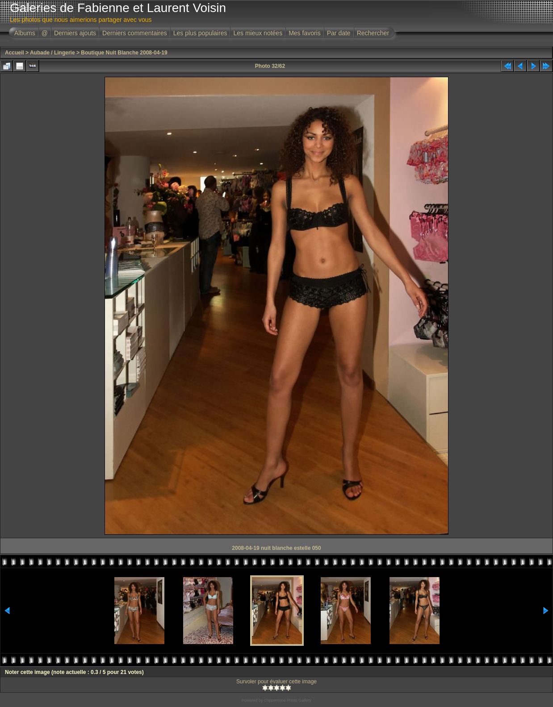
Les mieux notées (257, 33)
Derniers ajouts (75, 33)
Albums (24, 33)
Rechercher (373, 33)
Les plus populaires (200, 33)
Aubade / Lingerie (52, 53)
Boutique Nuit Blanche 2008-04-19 (124, 53)
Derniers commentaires (134, 33)
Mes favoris (305, 33)
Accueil (14, 53)
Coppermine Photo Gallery (287, 700)
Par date (339, 33)
